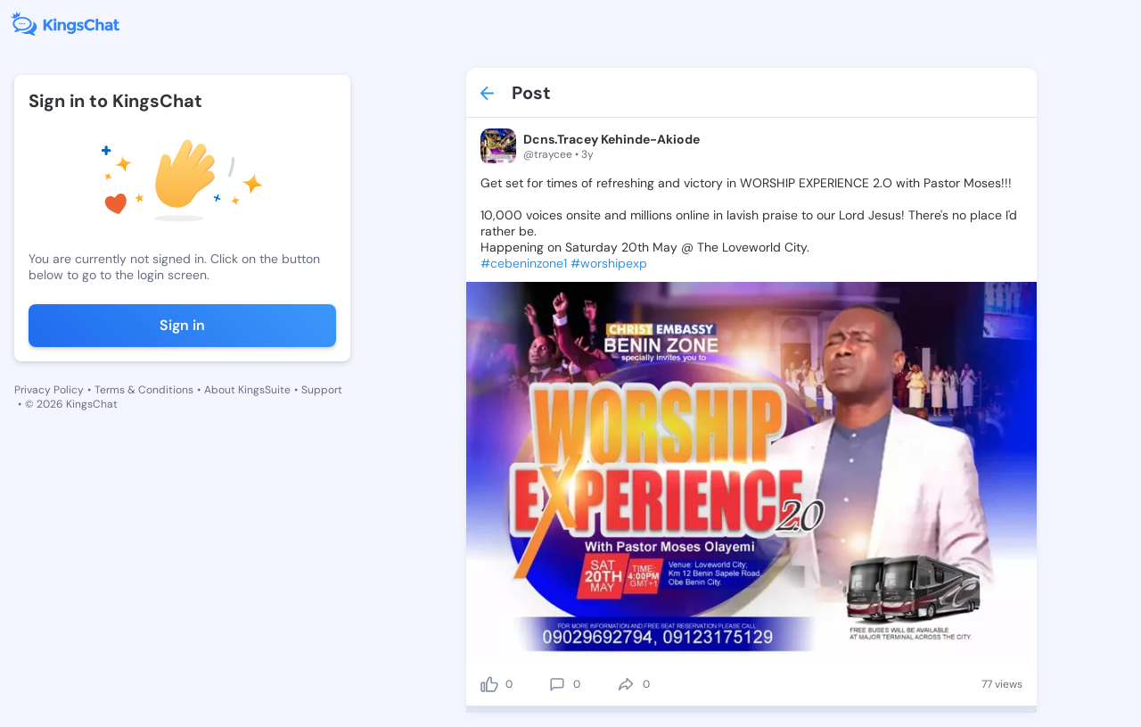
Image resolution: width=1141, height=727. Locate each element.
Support (321, 390)
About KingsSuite (247, 390)
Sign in (182, 325)
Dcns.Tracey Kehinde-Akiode (611, 139)
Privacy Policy (49, 390)
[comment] (557, 684)
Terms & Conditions (143, 390)
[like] (489, 684)
